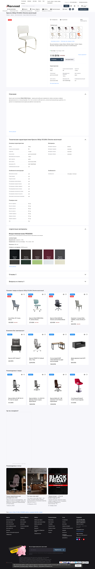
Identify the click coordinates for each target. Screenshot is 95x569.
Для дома (22, 524)
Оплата (39, 1)
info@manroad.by (83, 2)
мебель (27, 512)
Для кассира (23, 521)
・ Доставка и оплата (55, 41)
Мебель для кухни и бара (39, 521)
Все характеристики (54, 83)
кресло (10, 512)
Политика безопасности (67, 528)
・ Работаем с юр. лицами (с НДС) (67, 41)
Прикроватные (37, 533)
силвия (40, 512)
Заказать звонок (83, 9)
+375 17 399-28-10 (80, 522)
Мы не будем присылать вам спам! (38, 546)
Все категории (11, 9)
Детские (8, 530)
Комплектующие (55, 9)
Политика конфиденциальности (67, 535)
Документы (64, 537)
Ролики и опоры (51, 528)
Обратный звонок (79, 524)
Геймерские (8, 534)
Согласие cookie (24, 566)
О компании (23, 1)
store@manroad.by (79, 531)
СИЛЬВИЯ (22, 512)
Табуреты (22, 528)
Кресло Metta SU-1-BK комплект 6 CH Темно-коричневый (56, 400)
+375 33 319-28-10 (80, 521)
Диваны (36, 526)
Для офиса (22, 519)
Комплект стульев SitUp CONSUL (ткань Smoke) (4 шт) (78, 319)
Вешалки (36, 528)
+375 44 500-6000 (71, 2)
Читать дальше (12, 131)
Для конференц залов (11, 526)
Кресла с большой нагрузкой (12, 532)
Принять (78, 565)
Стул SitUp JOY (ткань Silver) (14, 318)
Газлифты (50, 524)
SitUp (81, 19)
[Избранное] (78, 6)
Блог (43, 1)
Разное (49, 532)
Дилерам (29, 1)
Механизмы (51, 519)
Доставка (35, 1)
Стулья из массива (24, 526)
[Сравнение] (74, 6)
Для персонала (9, 521)
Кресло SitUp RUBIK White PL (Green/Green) (36, 318)
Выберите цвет (54, 25)
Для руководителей (10, 519)
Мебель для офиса (38, 519)
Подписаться (59, 550)
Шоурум (64, 530)
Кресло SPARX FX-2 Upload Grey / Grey (36, 359)
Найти (66, 6)
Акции (65, 9)
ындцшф (31, 512)
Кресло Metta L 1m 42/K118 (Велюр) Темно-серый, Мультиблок (36, 400)
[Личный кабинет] (71, 6)
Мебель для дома (38, 524)
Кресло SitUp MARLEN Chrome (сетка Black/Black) (57, 318)
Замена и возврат (66, 526)
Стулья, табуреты (35, 9)
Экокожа (50, 530)
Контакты (23, 3)
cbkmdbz (36, 512)
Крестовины (51, 521)
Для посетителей (10, 524)
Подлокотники (51, 526)
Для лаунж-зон (9, 528)
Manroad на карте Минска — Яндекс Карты (19, 463)
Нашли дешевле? (82, 54)
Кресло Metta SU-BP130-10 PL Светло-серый (15, 399)
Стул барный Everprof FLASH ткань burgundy (77, 399)
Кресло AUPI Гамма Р (14, 358)
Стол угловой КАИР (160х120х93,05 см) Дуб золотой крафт (56, 360)
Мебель (45, 9)
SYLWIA (18, 512)
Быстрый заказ (69, 59)
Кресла (24, 9)
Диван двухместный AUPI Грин (78, 359)
